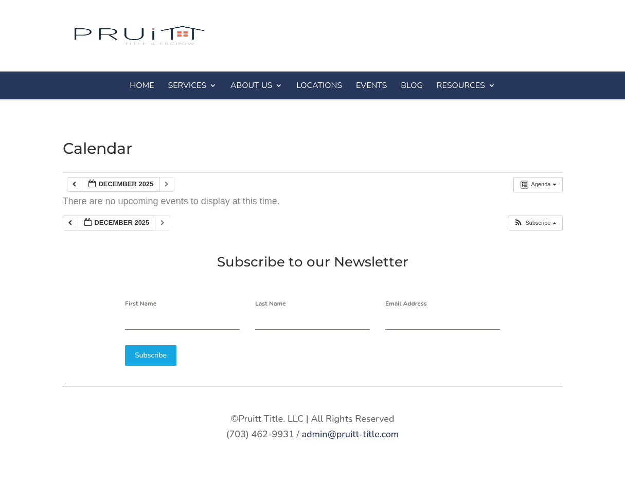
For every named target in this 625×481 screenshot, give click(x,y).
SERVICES (187, 85)
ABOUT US (251, 85)
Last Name (270, 303)
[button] (534, 223)
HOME (142, 85)
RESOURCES (461, 85)
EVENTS (371, 85)
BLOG (412, 85)
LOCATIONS (319, 85)
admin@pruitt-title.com (350, 434)
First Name (140, 303)
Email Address (406, 303)
